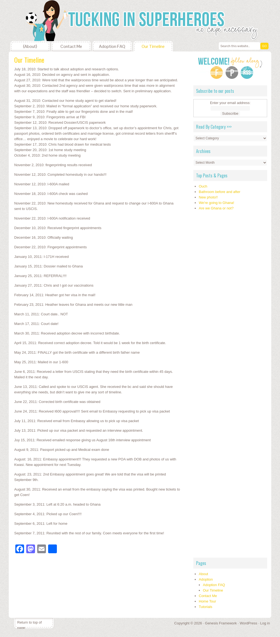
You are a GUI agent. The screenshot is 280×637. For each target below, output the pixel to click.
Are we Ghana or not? (216, 208)
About (203, 574)
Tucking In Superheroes (50, 20)
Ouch (203, 186)
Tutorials (205, 607)
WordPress (248, 623)
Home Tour (207, 601)
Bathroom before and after (219, 192)
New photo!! (208, 197)
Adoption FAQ (112, 46)
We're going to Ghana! (216, 203)
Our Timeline (153, 46)
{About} (30, 46)
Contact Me (71, 46)
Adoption (206, 579)
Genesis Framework (221, 623)
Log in (265, 623)
